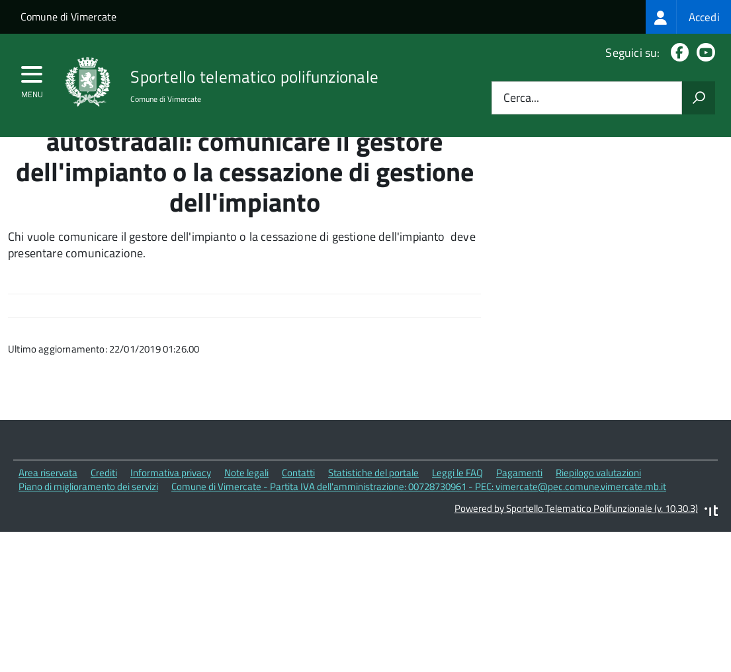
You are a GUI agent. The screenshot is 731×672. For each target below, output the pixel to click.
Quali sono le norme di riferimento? (621, 178)
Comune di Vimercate (68, 16)
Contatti (298, 533)
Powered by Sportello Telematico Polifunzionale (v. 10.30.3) (576, 569)
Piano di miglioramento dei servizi (88, 547)
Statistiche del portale (373, 533)
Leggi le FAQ (457, 533)
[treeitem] (688, 17)
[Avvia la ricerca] (698, 97)
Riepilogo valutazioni (598, 533)
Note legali (246, 533)
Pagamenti (519, 533)
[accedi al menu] (32, 78)
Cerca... (521, 98)
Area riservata (48, 533)
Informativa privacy (170, 533)
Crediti (104, 533)
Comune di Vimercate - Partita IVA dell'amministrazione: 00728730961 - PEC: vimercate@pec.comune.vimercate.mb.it (418, 547)
